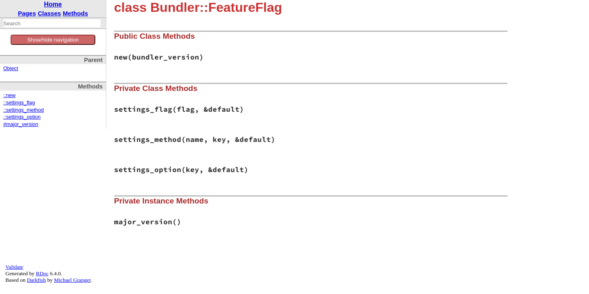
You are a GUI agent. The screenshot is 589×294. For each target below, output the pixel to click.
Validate (14, 267)
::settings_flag (19, 103)
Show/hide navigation (53, 40)
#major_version (20, 124)
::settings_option (22, 117)
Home (53, 4)
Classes (49, 13)
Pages (27, 13)
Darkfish (36, 280)
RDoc (42, 273)
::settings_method (23, 110)
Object (10, 68)
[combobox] (52, 23)
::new (9, 95)
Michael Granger (72, 280)
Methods (75, 13)
